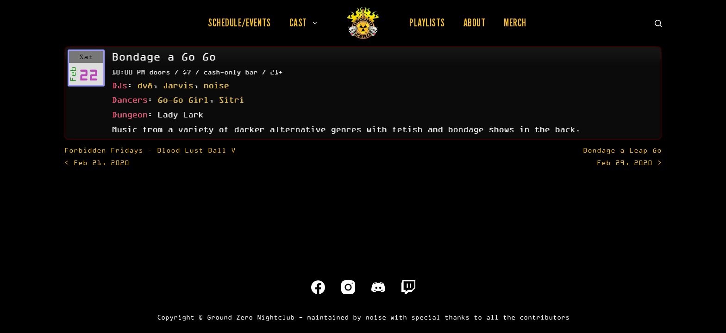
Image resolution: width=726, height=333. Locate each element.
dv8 (144, 85)
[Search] (658, 23)
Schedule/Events (239, 22)
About (474, 22)
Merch (515, 22)
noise (216, 85)
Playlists (427, 22)
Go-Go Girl (182, 99)
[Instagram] (348, 287)
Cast (304, 22)
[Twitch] (408, 287)
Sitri (231, 99)
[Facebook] (318, 287)
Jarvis (178, 85)
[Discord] (378, 287)
